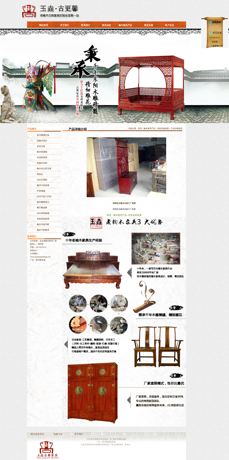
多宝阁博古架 (43, 135)
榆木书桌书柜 (43, 224)
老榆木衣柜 (42, 163)
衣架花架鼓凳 (163, 128)
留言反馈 (148, 25)
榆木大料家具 (43, 230)
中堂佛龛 (41, 191)
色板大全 (58, 434)
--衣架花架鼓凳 (134, 215)
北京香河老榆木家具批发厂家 (99, 439)
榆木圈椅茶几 (43, 202)
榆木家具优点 (37, 434)
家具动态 (106, 25)
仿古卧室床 (42, 157)
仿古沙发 (41, 146)
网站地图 (122, 439)
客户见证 (169, 25)
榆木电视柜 (42, 152)
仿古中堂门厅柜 (44, 196)
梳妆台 (40, 174)
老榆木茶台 (42, 140)
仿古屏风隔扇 (43, 213)
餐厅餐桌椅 (42, 207)
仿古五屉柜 (42, 180)
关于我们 (64, 25)
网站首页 (43, 25)
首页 (140, 128)
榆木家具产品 (125, 25)
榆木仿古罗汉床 (44, 168)
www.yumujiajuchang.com (40, 257)
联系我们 (85, 25)
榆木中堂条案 (43, 185)
